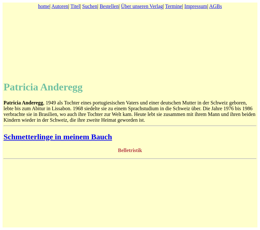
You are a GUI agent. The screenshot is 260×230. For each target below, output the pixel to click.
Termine (173, 6)
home (44, 6)
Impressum (196, 6)
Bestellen (109, 6)
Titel (75, 6)
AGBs (215, 6)
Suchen (89, 6)
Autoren (59, 6)
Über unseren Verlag (142, 6)
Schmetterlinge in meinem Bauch (58, 137)
